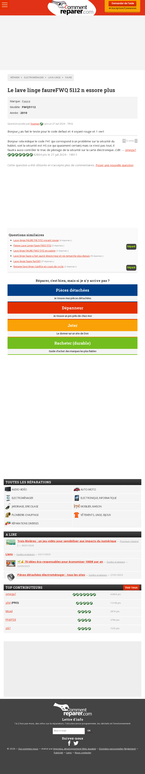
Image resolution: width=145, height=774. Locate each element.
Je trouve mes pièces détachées (72, 298)
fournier (35, 124)
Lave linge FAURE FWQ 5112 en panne (34, 251)
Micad (9, 611)
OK (88, 731)
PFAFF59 (11, 619)
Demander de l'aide (122, 4)
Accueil (72, 7)
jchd (8, 602)
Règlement (130, 749)
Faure (26, 101)
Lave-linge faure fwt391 (26, 261)
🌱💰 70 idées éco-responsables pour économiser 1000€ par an (60, 561)
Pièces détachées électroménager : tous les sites (51, 575)
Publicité (58, 753)
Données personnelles (111, 749)
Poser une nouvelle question (114, 165)
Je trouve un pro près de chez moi (72, 316)
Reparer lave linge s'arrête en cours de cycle (38, 267)
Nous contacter (83, 753)
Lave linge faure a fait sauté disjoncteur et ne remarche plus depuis (51, 256)
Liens (9, 554)
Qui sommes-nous (28, 749)
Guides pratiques (25, 554)
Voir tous (131, 587)
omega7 (130, 150)
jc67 (8, 628)
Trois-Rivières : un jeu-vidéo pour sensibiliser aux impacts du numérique (66, 541)
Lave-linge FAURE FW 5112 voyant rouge (36, 240)
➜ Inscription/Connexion (122, 8)
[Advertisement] (72, 43)
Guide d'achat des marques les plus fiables (72, 351)
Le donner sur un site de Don (72, 334)
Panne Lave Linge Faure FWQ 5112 (32, 246)
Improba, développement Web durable (74, 749)
